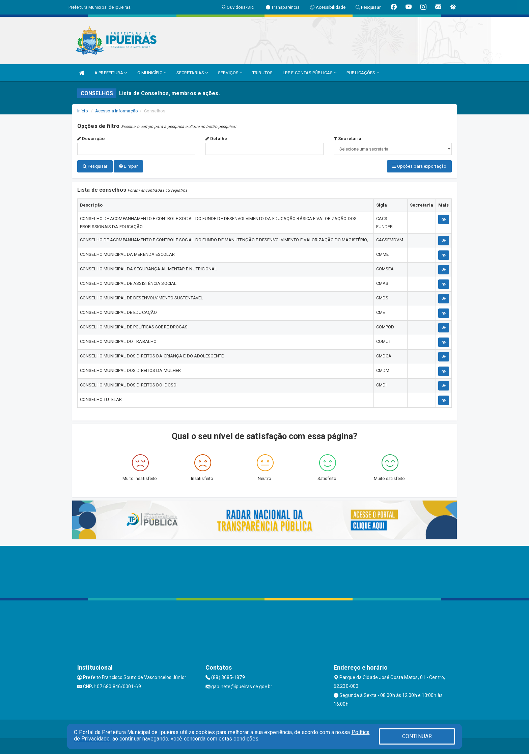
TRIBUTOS (262, 72)
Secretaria (347, 138)
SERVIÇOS (230, 72)
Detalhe (216, 138)
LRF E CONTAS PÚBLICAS (309, 72)
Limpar (128, 166)
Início (82, 110)
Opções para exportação (419, 166)
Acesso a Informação (116, 110)
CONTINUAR (417, 736)
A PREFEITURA (110, 72)
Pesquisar (95, 166)
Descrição (91, 138)
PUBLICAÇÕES (362, 72)
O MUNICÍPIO (151, 72)
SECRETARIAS (192, 72)
